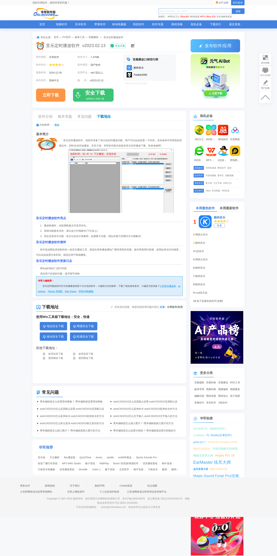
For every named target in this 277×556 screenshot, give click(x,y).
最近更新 (234, 24)
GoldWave (199, 435)
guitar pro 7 (199, 442)
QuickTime (85, 457)
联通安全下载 (83, 337)
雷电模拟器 (235, 160)
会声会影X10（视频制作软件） (210, 428)
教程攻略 (177, 24)
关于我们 (75, 485)
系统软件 (138, 24)
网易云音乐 (201, 234)
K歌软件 (223, 402)
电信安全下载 (53, 326)
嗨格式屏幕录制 (218, 469)
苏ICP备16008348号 (133, 498)
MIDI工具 (235, 382)
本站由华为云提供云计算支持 (144, 507)
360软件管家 (211, 139)
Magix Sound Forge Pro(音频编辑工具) (216, 476)
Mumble (83, 469)
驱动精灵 (223, 139)
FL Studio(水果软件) (219, 435)
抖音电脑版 (211, 175)
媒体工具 (80, 37)
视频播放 (235, 389)
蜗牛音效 (167, 463)
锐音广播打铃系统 (48, 463)
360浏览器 (194, 16)
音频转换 (211, 382)
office (208, 190)
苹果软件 (100, 24)
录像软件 (199, 402)
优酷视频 (229, 175)
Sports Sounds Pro (146, 457)
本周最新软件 (229, 208)
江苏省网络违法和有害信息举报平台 (147, 491)
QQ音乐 (199, 251)
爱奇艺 (220, 175)
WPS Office (205, 16)
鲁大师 (209, 183)
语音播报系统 (150, 463)
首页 (42, 24)
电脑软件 (61, 24)
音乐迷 (41, 457)
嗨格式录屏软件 (202, 448)
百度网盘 (235, 139)
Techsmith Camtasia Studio (223, 442)
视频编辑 (223, 389)
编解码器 (199, 395)
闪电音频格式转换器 (225, 448)
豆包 (218, 16)
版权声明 (100, 485)
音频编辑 (199, 382)
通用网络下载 (52, 358)
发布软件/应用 (215, 45)
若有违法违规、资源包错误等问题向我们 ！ (140, 307)
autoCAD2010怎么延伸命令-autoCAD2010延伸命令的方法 (145, 408)
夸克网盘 (216, 190)
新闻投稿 (50, 485)
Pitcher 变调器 (55, 291)
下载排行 (215, 24)
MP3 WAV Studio (71, 463)
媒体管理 (199, 389)
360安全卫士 (173, 16)
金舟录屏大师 (200, 469)
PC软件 (67, 37)
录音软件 (211, 402)
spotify (110, 457)
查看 (219, 225)
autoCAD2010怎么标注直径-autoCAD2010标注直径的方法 (72, 423)
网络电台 (223, 395)
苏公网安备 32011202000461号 (165, 498)
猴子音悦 (90, 463)
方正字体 (217, 183)
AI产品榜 (223, 2)
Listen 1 (96, 469)
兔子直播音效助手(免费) (210, 301)
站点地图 (152, 485)
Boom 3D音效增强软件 (125, 463)
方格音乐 (153, 469)
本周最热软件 (205, 208)
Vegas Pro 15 (225, 455)
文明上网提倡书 (75, 491)
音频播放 (93, 37)
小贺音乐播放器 (168, 286)
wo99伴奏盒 (124, 457)
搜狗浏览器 (226, 16)
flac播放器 (69, 457)
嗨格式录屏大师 (203, 455)
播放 (56, 124)
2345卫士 (227, 183)
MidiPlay (104, 463)
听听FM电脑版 (86, 291)
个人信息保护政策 (109, 491)
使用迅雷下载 (52, 353)
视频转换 (211, 389)
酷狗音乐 (219, 217)
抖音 (214, 16)
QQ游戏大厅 (223, 160)
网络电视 (211, 395)
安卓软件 (80, 24)
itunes (99, 457)
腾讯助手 (221, 168)
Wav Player (70, 291)
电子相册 (235, 395)
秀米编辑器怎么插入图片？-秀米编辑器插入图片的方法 (143, 423)
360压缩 (225, 190)
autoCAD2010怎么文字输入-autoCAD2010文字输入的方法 (145, 416)
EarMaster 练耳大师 (212, 462)
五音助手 (124, 469)
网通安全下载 (83, 326)
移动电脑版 (119, 24)
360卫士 (199, 139)
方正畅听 (55, 457)
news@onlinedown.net (113, 507)
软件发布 (238, 2)
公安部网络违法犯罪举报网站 (36, 491)
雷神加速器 (211, 168)
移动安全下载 (53, 337)
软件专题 (157, 24)
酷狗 (164, 469)
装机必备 (196, 24)
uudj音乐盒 (201, 292)
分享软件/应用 (175, 307)
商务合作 (25, 485)
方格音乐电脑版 (46, 469)
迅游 (229, 168)
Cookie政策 (126, 485)
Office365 (184, 16)
